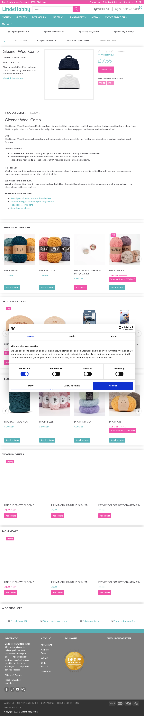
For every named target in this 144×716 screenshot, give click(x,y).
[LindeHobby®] (16, 8)
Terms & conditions (68, 703)
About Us (128, 2)
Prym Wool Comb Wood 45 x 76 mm (119, 505)
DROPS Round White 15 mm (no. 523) (87, 272)
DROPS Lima (11, 270)
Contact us (94, 2)
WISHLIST (102, 9)
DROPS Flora (116, 270)
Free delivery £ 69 (55, 31)
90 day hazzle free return (55, 621)
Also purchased (12, 608)
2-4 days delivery (90, 621)
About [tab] (114, 336)
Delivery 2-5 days (125, 31)
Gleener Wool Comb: (111, 78)
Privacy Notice (12, 707)
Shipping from (17, 31)
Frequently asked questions (13, 681)
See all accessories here (22, 204)
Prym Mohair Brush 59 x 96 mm (69, 505)
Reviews (35, 112)
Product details (15, 112)
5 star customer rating (124, 621)
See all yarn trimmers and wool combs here (31, 198)
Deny (30, 385)
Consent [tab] (30, 336)
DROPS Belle (46, 421)
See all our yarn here (20, 208)
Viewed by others (13, 454)
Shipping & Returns (112, 2)
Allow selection (72, 385)
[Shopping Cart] (128, 9)
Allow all (113, 385)
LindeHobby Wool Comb (19, 505)
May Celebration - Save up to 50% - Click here (24, 2)
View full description (13, 78)
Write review (107, 54)
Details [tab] (72, 336)
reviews (120, 51)
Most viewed (10, 531)
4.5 (27, 31)
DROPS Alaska (47, 270)
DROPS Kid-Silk (82, 421)
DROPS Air (115, 421)
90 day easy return (90, 31)
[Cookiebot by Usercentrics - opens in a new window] (121, 328)
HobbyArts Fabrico (16, 421)
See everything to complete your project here (32, 201)
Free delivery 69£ (19, 621)
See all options (12, 287)
